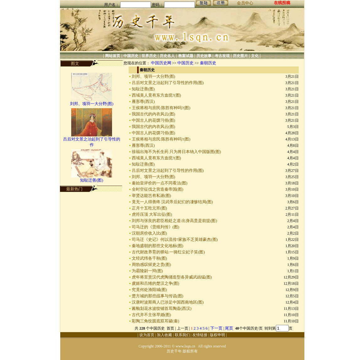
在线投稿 (282, 2)
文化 (255, 56)
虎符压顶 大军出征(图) (152, 214)
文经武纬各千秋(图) (149, 258)
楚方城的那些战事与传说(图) (158, 296)
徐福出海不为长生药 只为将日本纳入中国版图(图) (176, 151)
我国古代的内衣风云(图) (153, 114)
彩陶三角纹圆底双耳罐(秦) (155, 321)
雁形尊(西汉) (143, 101)
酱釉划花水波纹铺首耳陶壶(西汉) (162, 308)
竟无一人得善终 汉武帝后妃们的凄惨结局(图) (172, 201)
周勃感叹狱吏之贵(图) (151, 264)
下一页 (216, 328)
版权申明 (217, 335)
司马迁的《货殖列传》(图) (155, 227)
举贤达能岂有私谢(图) (151, 195)
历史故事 (203, 56)
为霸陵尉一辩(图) (147, 270)
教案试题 (185, 56)
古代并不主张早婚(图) (151, 314)
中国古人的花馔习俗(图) (153, 120)
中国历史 (130, 56)
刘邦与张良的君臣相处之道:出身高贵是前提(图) (174, 220)
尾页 (229, 328)
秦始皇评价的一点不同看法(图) (160, 183)
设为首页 (146, 335)
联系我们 (182, 335)
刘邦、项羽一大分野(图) (92, 103)
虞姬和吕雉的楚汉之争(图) (155, 283)
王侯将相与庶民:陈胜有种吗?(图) (161, 107)
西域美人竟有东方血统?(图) (156, 95)
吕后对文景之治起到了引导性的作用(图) (168, 82)
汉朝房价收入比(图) (149, 233)
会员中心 (245, 3)
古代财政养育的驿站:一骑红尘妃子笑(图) (168, 252)
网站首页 (112, 56)
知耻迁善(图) (91, 180)
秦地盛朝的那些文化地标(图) (158, 245)
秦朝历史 (208, 63)
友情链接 (199, 335)
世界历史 (149, 56)
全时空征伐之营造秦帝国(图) (158, 189)
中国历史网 (161, 63)
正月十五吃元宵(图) (149, 208)
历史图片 (240, 56)
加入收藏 (164, 335)
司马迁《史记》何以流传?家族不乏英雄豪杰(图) (175, 239)
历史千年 (174, 351)
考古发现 (222, 56)
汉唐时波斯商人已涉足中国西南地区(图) (168, 302)
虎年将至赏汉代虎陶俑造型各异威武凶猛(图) (172, 277)
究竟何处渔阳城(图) (149, 289)
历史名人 (167, 56)
